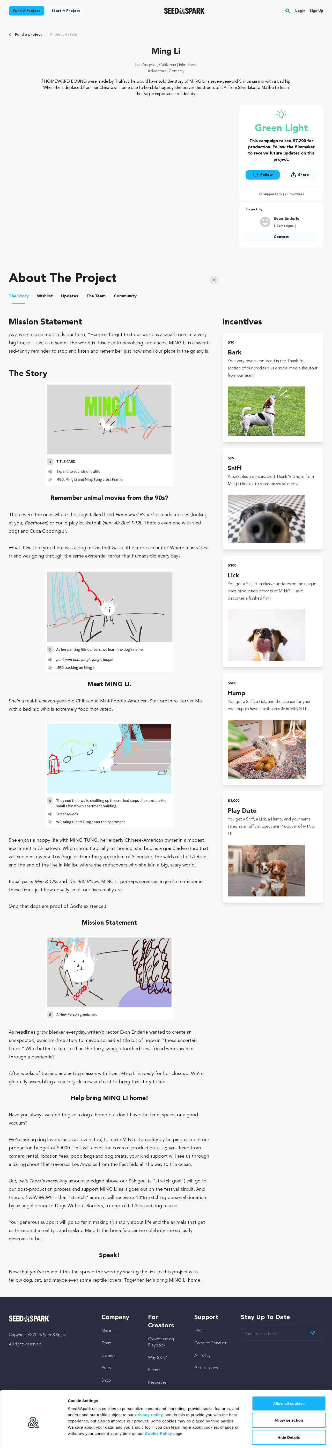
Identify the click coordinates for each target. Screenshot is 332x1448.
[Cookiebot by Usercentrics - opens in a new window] (33, 1438)
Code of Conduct (210, 1343)
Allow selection (289, 1397)
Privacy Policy (149, 1391)
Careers (108, 1356)
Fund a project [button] (26, 11)
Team (106, 1343)
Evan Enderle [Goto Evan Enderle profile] (286, 219)
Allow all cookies (289, 1380)
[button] (288, 11)
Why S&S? (157, 1358)
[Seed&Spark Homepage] (184, 11)
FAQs (199, 1331)
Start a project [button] (65, 11)
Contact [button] (281, 237)
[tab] (18, 297)
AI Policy (202, 1356)
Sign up (316, 11)
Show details (272, 1438)
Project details (64, 34)
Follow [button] (263, 174)
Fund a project (28, 34)
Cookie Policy (158, 1410)
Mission (108, 1331)
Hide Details (288, 1414)
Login (300, 11)
